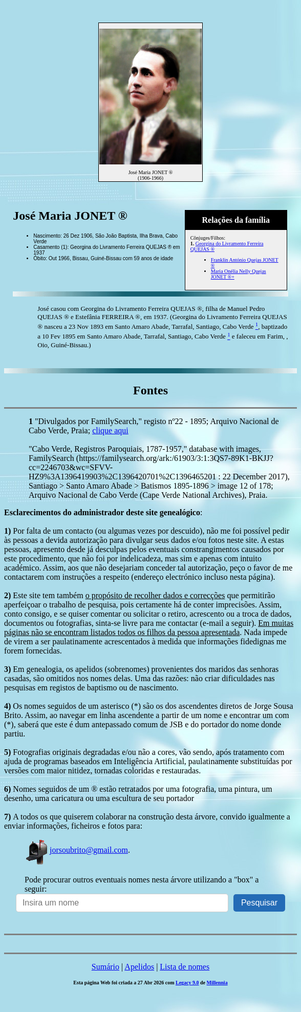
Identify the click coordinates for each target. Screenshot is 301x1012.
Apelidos (139, 966)
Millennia (217, 982)
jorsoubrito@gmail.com (76, 850)
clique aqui (110, 430)
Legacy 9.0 (187, 982)
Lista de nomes (184, 966)
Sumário (105, 966)
